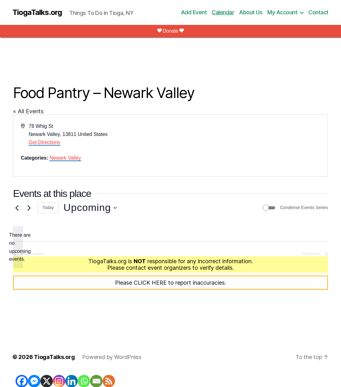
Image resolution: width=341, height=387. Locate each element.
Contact (318, 12)
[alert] (18, 247)
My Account (282, 12)
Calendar (223, 12)
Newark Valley (65, 158)
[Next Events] (29, 208)
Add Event (194, 12)
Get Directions (44, 142)
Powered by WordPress (111, 357)
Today (48, 207)
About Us (250, 12)
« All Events (28, 111)
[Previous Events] (17, 208)
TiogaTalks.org (37, 12)
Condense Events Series (304, 207)
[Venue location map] (248, 145)
